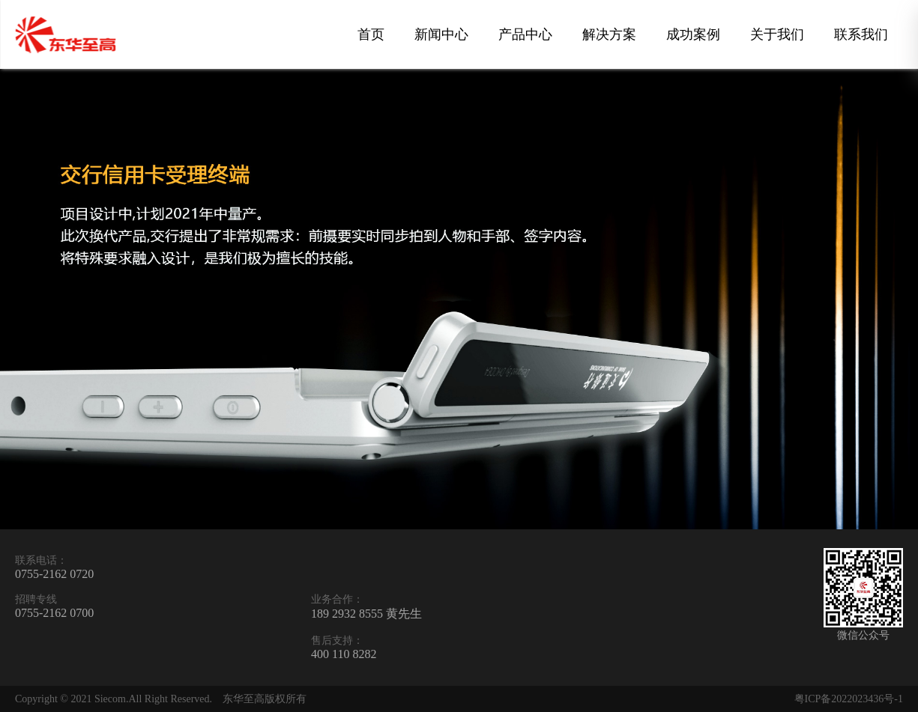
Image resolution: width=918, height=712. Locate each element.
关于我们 (777, 34)
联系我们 (861, 34)
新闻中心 (441, 34)
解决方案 (609, 34)
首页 (370, 34)
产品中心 (525, 34)
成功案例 (693, 34)
